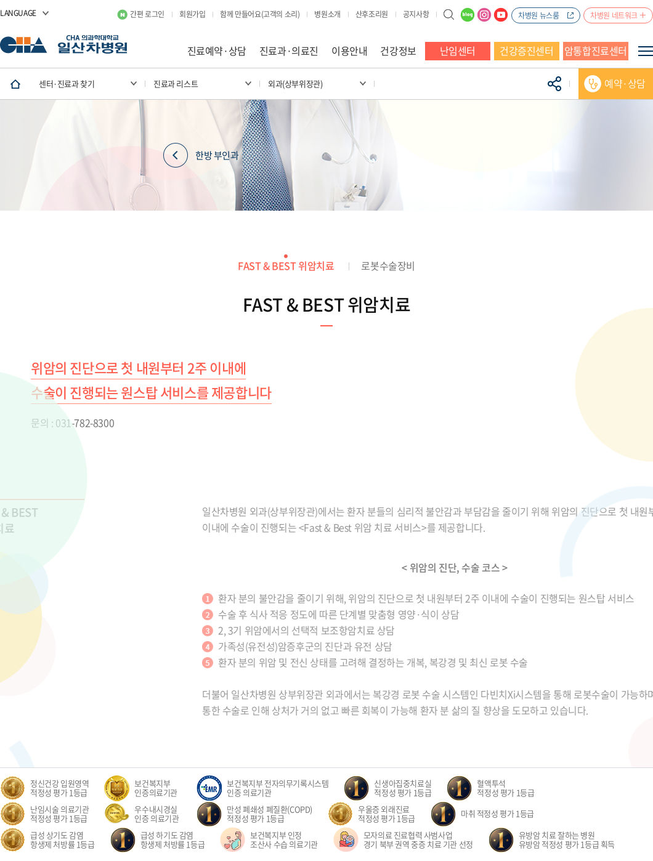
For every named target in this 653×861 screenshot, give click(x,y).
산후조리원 (371, 14)
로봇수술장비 (388, 265)
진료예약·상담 (216, 50)
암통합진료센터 (595, 50)
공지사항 (416, 14)
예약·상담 (625, 83)
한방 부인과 (201, 155)
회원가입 (192, 14)
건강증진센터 (527, 50)
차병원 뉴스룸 (538, 15)
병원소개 (327, 14)
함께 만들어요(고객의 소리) (259, 14)
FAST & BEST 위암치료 (286, 265)
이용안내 (349, 50)
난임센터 (458, 50)
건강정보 (398, 50)
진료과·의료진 (288, 50)
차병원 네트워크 (614, 15)
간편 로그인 (147, 14)
